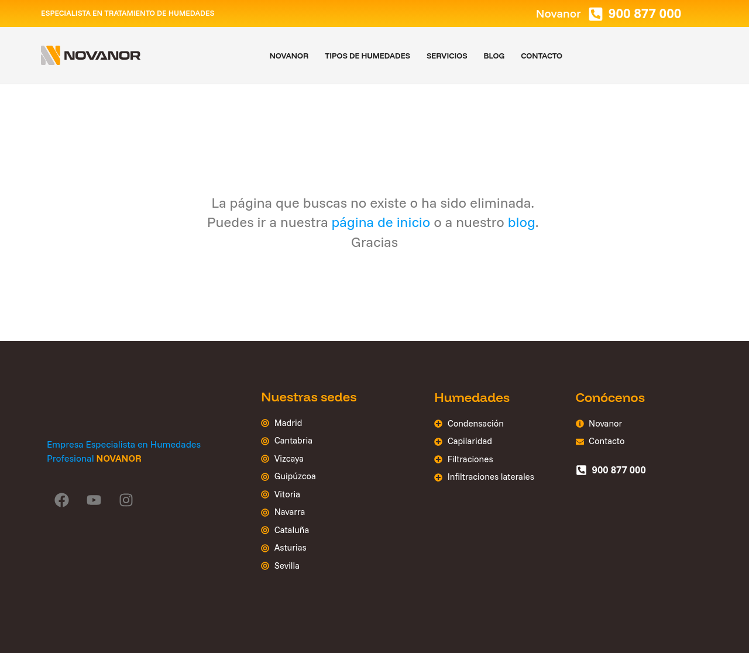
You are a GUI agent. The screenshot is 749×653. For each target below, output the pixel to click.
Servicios (447, 55)
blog (521, 222)
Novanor (289, 55)
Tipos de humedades (367, 55)
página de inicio (381, 222)
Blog (494, 55)
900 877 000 (645, 13)
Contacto (541, 55)
